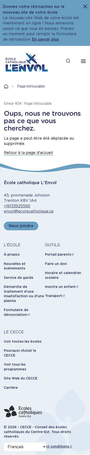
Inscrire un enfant (60, 287)
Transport (53, 296)
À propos (12, 254)
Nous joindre (21, 226)
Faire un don (56, 264)
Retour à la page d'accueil (28, 152)
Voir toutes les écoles (22, 341)
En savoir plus (45, 39)
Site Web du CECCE (20, 378)
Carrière (11, 387)
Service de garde (18, 278)
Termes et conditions (50, 446)
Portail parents (58, 254)
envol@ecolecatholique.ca (28, 211)
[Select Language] (25, 446)
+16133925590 (17, 206)
